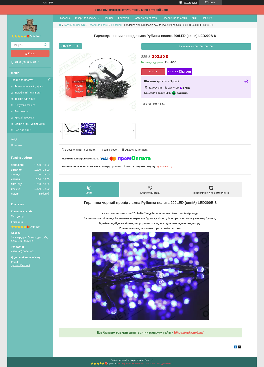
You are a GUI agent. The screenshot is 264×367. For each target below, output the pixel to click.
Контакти (123, 18)
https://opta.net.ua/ (189, 332)
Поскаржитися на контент (131, 363)
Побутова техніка (25, 105)
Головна (65, 18)
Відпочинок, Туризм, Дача (30, 123)
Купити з (179, 71)
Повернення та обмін (174, 18)
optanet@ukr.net (20, 265)
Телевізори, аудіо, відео (29, 86)
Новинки (16, 145)
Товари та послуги (22, 79)
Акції (14, 139)
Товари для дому (25, 98)
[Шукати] (45, 45)
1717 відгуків (190, 2)
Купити (153, 72)
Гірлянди (116, 25)
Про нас (108, 18)
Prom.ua (149, 360)
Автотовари (21, 111)
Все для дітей (23, 130)
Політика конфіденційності (159, 363)
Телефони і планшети (28, 92)
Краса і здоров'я (24, 117)
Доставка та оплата (145, 18)
